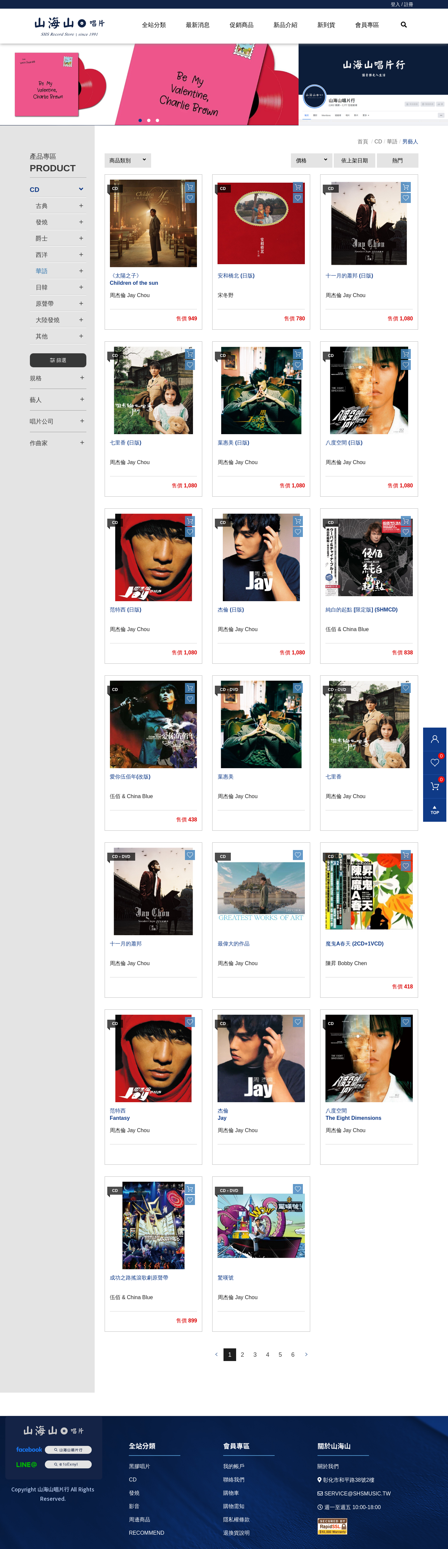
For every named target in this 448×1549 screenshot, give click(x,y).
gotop (434, 810)
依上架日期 (354, 160)
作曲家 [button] (57, 443)
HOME (70, 27)
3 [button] (157, 120)
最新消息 (198, 25)
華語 (392, 141)
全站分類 (154, 25)
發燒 (134, 1493)
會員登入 (434, 739)
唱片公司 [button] (57, 421)
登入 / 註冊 (402, 4)
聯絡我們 (233, 1479)
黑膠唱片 (139, 1466)
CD (378, 141)
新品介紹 (286, 25)
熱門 (397, 160)
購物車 (434, 779)
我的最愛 (434, 755)
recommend (146, 1533)
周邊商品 (139, 1519)
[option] (149, 84)
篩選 (57, 360)
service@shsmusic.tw (354, 1493)
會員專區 (367, 25)
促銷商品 (242, 25)
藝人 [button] (57, 400)
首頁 (363, 141)
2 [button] (148, 120)
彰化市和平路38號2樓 (346, 1480)
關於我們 (328, 1466)
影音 (134, 1506)
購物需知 (233, 1506)
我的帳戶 (233, 1466)
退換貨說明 (236, 1533)
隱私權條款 (236, 1519)
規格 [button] (57, 378)
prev (217, 1354)
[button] (128, 160)
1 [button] (140, 120)
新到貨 (326, 25)
